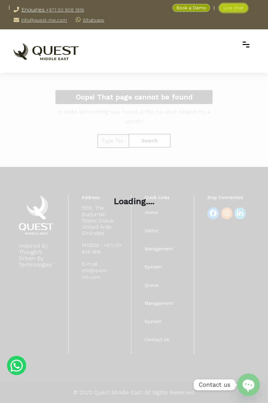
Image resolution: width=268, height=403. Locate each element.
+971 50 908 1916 (64, 10)
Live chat (233, 7)
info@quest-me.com (44, 20)
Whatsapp (93, 20)
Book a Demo (191, 7)
